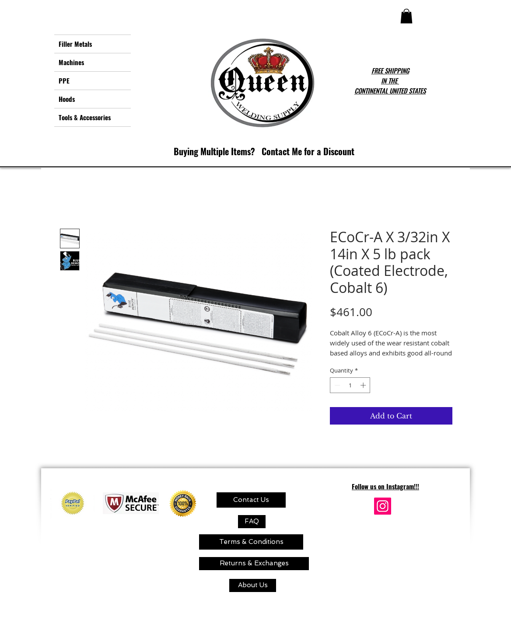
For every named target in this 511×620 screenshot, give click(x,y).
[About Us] (252, 585)
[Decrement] (336, 385)
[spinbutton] (350, 385)
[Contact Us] (251, 500)
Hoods (67, 99)
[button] (406, 16)
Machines (71, 62)
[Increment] (364, 385)
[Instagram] (382, 506)
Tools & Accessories (85, 117)
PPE (64, 80)
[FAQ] (252, 521)
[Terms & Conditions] (251, 542)
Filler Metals (75, 44)
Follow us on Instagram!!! (385, 486)
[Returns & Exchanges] (254, 563)
